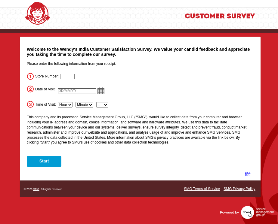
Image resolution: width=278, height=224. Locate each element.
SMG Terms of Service (202, 189)
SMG (36, 189)
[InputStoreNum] (67, 76)
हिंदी (247, 174)
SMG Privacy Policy (239, 189)
